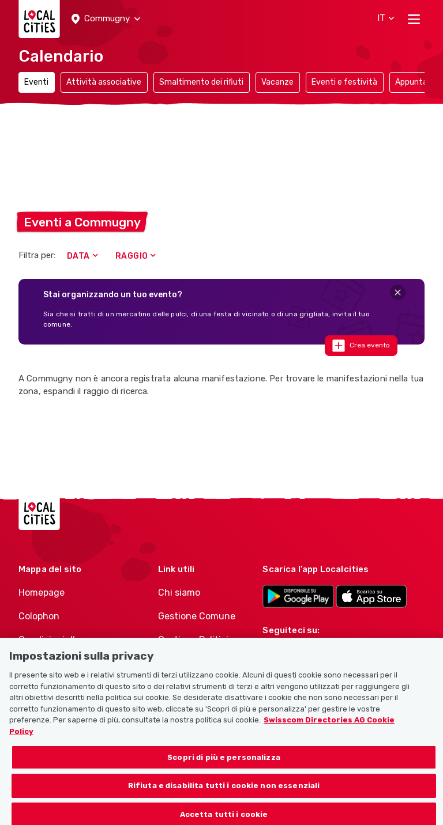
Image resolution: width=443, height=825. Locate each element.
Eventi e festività (344, 82)
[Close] (398, 292)
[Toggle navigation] (414, 19)
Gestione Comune (196, 616)
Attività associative (103, 82)
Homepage (41, 592)
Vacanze (277, 82)
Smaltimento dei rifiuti (201, 82)
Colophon (38, 616)
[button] (106, 19)
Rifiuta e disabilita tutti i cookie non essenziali (224, 797)
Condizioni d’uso (54, 639)
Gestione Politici (193, 639)
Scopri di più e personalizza (223, 768)
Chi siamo (179, 592)
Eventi (36, 82)
